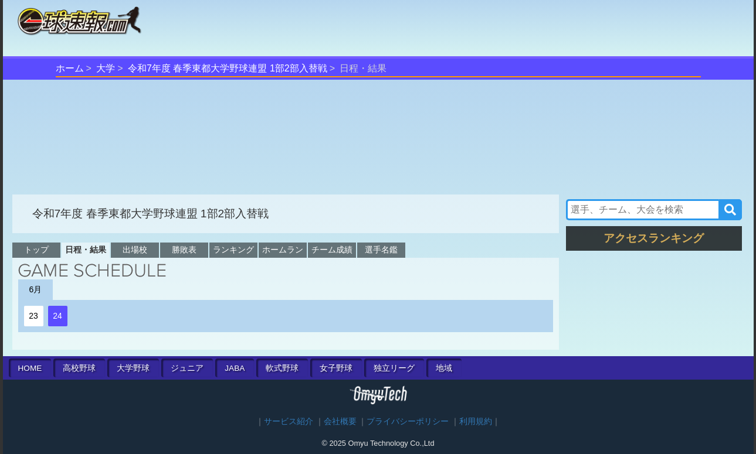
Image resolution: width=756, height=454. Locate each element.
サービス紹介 (288, 421)
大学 (105, 68)
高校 (79, 368)
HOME (30, 368)
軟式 (282, 368)
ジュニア (187, 368)
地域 (444, 368)
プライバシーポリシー (408, 421)
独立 (394, 368)
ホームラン (282, 249)
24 (57, 315)
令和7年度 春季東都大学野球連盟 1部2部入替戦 (227, 68)
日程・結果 (85, 249)
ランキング (233, 249)
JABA (235, 368)
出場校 (135, 249)
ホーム (70, 68)
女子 (336, 368)
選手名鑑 (381, 249)
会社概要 (340, 421)
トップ (36, 249)
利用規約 (475, 421)
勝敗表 (184, 249)
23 (33, 315)
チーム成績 (331, 249)
